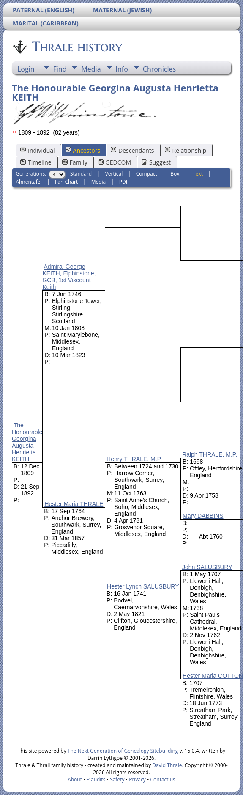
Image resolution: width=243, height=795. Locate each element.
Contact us (162, 779)
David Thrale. (167, 765)
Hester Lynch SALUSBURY (143, 586)
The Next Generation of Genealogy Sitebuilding (123, 750)
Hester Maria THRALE (73, 504)
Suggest (156, 162)
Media (91, 69)
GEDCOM (114, 162)
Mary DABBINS (203, 515)
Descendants (132, 150)
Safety (117, 779)
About (75, 779)
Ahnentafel (28, 181)
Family (74, 162)
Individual (37, 150)
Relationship (186, 150)
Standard (81, 173)
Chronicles (159, 69)
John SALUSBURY (207, 567)
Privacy (137, 779)
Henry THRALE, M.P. (134, 459)
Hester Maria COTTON (213, 675)
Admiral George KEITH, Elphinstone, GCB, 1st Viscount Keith (69, 276)
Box (174, 173)
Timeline (36, 162)
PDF (123, 181)
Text (198, 173)
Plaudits (96, 779)
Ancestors (83, 150)
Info (122, 69)
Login (26, 69)
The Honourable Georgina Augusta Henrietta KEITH (27, 442)
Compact (146, 173)
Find (60, 69)
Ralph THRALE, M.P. (209, 454)
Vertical (114, 173)
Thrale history (76, 46)
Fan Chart (66, 181)
